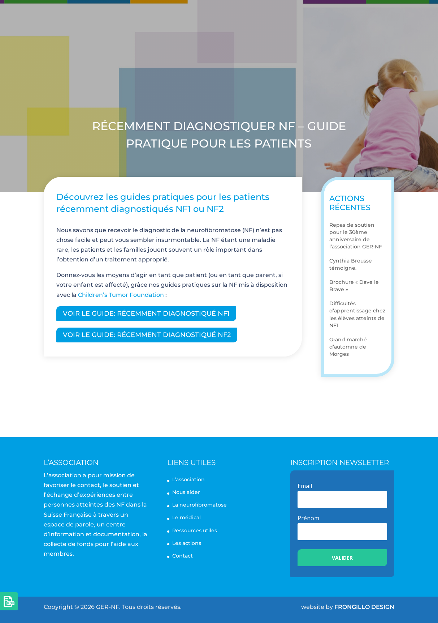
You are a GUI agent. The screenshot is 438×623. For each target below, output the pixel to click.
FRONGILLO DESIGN (364, 606)
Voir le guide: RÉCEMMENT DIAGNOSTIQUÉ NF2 (147, 335)
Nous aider (255, 51)
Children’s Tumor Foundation (121, 294)
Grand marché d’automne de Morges (348, 346)
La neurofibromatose (238, 17)
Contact (365, 17)
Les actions (318, 17)
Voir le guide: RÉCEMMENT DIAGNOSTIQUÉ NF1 (146, 313)
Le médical (186, 517)
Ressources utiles (194, 530)
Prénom (308, 518)
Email (305, 486)
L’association (155, 17)
